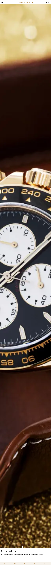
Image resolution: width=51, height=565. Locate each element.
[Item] (19, 547)
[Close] (50, 563)
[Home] (25, 2)
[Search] (46, 2)
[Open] (5, 2)
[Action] (44, 563)
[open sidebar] (5, 2)
